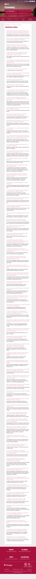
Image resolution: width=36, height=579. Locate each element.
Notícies (15, 24)
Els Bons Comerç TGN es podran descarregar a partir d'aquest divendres (17, 206)
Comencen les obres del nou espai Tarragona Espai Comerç (17, 391)
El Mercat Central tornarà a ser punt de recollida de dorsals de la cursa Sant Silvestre (17, 485)
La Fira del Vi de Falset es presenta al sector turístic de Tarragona (17, 145)
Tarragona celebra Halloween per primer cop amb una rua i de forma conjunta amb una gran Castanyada (17, 377)
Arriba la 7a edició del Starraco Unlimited (16, 69)
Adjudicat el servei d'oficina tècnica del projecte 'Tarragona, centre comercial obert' (17, 45)
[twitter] (31, 1)
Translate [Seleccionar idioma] (27, 1)
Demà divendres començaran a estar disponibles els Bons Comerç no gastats (16, 220)
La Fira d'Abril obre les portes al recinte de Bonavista (17, 159)
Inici (9, 24)
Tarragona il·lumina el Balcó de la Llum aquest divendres (18, 506)
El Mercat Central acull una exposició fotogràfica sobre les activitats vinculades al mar (17, 522)
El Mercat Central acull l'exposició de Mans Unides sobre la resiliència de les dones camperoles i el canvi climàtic (17, 54)
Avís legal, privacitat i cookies (18, 569)
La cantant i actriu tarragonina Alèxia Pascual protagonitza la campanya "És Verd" (17, 493)
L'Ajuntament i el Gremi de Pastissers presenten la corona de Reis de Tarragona (17, 537)
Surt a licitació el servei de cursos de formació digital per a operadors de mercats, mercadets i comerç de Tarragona (17, 345)
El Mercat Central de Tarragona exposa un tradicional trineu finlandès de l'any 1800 (17, 530)
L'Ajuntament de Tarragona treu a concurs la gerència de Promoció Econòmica (17, 121)
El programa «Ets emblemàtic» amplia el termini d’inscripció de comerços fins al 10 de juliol (17, 266)
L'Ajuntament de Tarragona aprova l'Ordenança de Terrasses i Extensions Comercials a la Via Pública (16, 459)
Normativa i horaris (23, 19)
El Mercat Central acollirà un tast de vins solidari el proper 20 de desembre (16, 445)
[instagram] (34, 1)
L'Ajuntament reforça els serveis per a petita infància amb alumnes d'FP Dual (17, 198)
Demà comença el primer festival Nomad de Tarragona (17, 288)
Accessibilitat (6, 569)
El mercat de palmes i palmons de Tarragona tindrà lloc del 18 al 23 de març (17, 73)
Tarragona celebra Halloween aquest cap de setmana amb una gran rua (17, 399)
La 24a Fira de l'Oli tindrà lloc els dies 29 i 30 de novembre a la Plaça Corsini (17, 469)
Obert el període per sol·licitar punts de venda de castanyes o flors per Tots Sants (17, 385)
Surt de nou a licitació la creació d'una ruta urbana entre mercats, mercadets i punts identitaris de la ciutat (17, 297)
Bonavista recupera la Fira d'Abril (14, 79)
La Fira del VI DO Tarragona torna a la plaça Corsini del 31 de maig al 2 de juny (17, 190)
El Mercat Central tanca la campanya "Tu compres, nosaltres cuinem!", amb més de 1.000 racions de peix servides (17, 312)
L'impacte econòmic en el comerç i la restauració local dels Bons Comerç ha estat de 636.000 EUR (17, 250)
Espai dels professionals (30, 19)
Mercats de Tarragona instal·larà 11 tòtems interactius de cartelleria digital (16, 337)
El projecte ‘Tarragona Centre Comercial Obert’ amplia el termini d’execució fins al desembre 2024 (16, 175)
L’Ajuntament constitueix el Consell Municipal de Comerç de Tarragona (17, 305)
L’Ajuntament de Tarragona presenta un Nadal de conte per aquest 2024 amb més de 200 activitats (17, 478)
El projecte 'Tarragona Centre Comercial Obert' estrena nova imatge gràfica (16, 114)
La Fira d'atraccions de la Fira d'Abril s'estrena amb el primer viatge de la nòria (17, 151)
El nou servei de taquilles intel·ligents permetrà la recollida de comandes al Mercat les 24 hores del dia (17, 452)
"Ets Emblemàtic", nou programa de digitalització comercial (15, 226)
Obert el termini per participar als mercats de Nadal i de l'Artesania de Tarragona (17, 370)
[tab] (9, 19)
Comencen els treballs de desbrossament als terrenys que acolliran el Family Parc (17, 39)
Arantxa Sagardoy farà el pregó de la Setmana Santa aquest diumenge (17, 108)
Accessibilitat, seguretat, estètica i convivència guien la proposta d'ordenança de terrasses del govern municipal (17, 241)
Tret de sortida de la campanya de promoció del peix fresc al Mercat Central (17, 282)
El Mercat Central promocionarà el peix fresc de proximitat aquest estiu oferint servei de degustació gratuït (17, 274)
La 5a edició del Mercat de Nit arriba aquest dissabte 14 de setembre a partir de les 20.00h (17, 354)
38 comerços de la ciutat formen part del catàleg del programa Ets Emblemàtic (16, 427)
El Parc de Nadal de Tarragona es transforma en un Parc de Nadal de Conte (17, 513)
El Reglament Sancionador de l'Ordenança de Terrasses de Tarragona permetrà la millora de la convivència (17, 330)
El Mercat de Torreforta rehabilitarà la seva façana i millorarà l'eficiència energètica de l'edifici (17, 361)
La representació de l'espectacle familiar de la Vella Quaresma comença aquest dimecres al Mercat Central (18, 61)
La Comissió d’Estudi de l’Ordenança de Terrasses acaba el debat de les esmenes (16, 413)
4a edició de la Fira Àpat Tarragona (15, 84)
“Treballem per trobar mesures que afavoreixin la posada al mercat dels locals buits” (17, 437)
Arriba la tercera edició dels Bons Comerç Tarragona (16, 183)
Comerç (10, 7)
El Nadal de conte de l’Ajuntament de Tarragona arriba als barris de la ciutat (15, 499)
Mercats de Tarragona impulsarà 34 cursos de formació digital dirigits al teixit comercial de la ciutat (17, 321)
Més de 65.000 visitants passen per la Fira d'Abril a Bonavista (16, 165)
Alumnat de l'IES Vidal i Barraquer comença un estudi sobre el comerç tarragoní (17, 90)
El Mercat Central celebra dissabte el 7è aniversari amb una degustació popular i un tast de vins (17, 99)
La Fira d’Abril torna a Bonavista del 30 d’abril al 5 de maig (17, 128)
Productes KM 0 (9, 19)
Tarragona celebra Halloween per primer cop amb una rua (17, 405)
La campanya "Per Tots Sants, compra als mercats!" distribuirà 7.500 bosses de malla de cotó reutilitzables (17, 420)
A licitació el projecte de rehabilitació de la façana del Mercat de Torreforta (17, 234)
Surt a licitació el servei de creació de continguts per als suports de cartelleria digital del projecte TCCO (16, 257)
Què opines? (29, 569)
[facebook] (33, 1)
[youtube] (29, 1)
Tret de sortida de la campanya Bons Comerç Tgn (17, 213)
